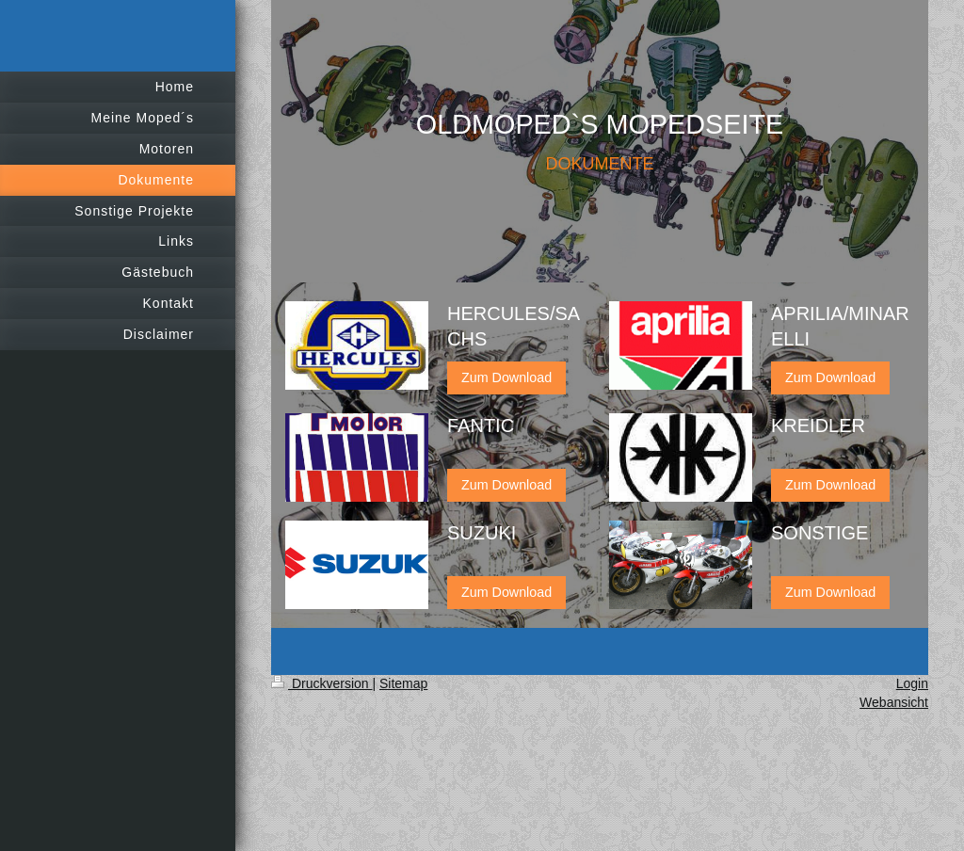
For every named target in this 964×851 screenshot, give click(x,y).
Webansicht (894, 702)
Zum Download (506, 377)
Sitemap (403, 683)
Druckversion (321, 683)
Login (912, 683)
